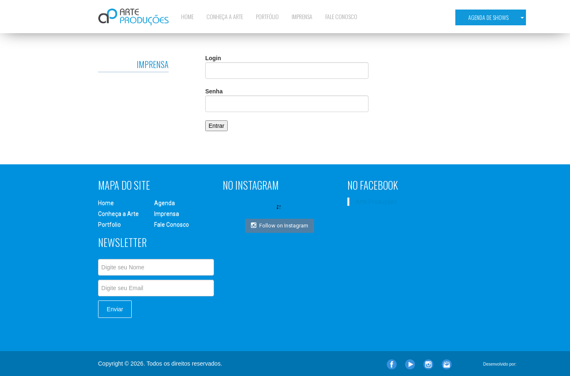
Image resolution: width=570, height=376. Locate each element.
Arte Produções (376, 201)
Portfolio (109, 224)
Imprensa (302, 16)
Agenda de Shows (496, 17)
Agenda (164, 203)
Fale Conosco (341, 16)
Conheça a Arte (224, 16)
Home (187, 16)
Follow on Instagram (279, 225)
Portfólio (267, 16)
